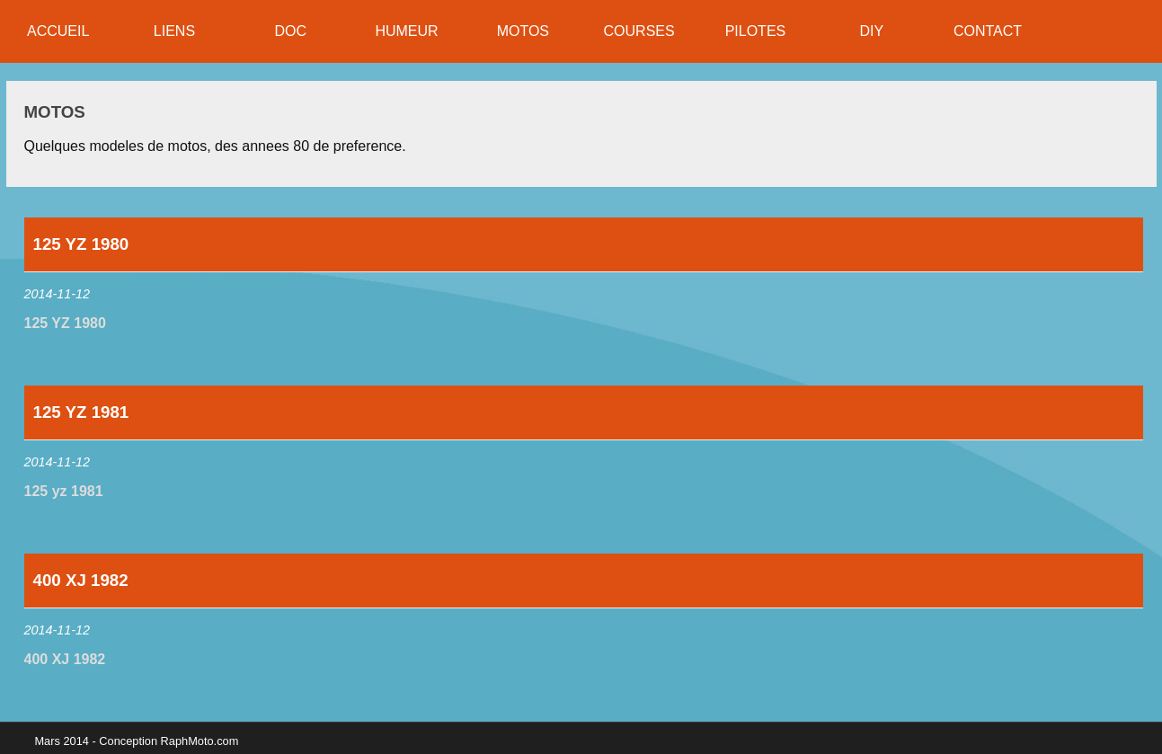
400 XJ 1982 (65, 659)
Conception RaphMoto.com (168, 741)
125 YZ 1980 (65, 323)
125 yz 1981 (63, 491)
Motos (54, 111)
